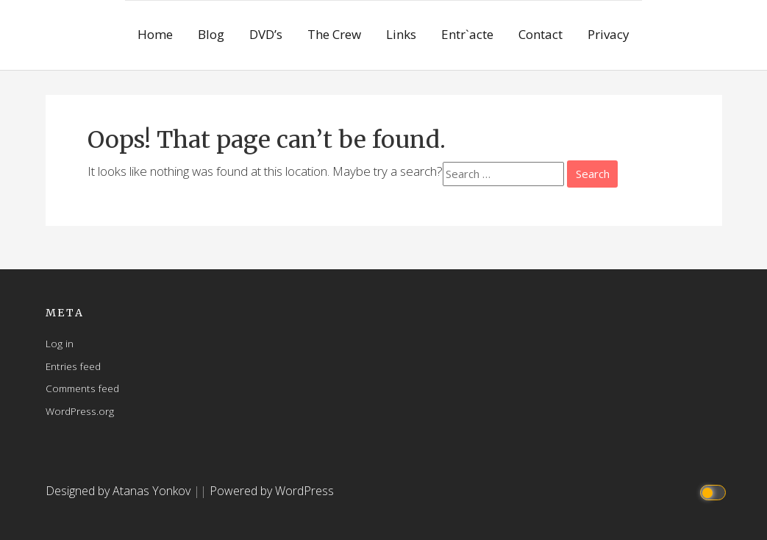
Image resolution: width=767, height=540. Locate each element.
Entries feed (73, 366)
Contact (540, 34)
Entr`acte (467, 34)
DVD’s (265, 34)
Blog (211, 34)
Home (155, 34)
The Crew (334, 34)
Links (401, 34)
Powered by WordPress (272, 491)
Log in (60, 343)
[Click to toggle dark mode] (714, 491)
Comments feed (82, 388)
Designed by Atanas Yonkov (119, 491)
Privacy (608, 34)
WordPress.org (80, 411)
